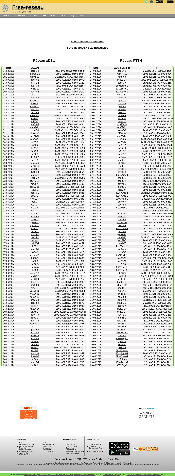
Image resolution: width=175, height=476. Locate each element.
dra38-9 (122, 225)
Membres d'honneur (26, 451)
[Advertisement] (87, 29)
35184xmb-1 (121, 362)
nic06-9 (122, 118)
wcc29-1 (34, 249)
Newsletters (23, 448)
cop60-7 (122, 83)
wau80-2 (34, 323)
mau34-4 (34, 106)
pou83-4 (35, 279)
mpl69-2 (122, 97)
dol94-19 (121, 329)
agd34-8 (122, 288)
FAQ (44, 16)
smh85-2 (34, 243)
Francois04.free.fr (95, 444)
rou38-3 (122, 297)
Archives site (23, 453)
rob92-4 (122, 264)
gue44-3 (35, 329)
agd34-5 (35, 169)
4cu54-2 (35, 157)
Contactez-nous (24, 455)
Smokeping (70, 448)
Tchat (62, 16)
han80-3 (35, 321)
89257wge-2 (122, 196)
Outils (53, 16)
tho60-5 (35, 264)
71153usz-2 (122, 246)
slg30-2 (34, 270)
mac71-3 (121, 154)
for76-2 (34, 228)
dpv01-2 (35, 133)
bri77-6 (34, 258)
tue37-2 (35, 160)
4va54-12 (35, 294)
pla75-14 (121, 142)
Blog (72, 16)
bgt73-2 (35, 326)
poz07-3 (35, 130)
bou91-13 (122, 80)
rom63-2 (34, 175)
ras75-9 (122, 139)
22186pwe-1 (122, 356)
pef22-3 (35, 94)
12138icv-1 (121, 133)
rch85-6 (35, 184)
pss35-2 (35, 237)
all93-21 (122, 210)
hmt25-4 (35, 362)
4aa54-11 (35, 139)
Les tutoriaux (47, 450)
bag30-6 (35, 86)
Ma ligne (33, 16)
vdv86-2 (35, 216)
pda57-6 (122, 71)
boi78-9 (34, 365)
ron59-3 (122, 77)
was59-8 (122, 240)
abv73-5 (35, 124)
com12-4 (34, 199)
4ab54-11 (35, 297)
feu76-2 (35, 231)
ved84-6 (35, 338)
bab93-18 (122, 309)
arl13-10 (35, 166)
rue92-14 (34, 127)
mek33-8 (121, 326)
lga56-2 (34, 222)
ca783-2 (35, 344)
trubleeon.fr (93, 443)
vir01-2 (34, 350)
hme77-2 (34, 115)
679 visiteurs (23, 443)
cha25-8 (35, 300)
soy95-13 (122, 261)
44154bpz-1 (122, 359)
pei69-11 (121, 213)
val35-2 (34, 142)
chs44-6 (122, 219)
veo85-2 (122, 130)
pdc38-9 (35, 303)
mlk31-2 (35, 83)
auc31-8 (35, 353)
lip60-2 (34, 318)
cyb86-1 (35, 213)
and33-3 (35, 332)
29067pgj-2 (122, 270)
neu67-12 (35, 89)
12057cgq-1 (122, 338)
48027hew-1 (122, 228)
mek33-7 (121, 323)
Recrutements (47, 448)
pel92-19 (121, 279)
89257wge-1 (122, 193)
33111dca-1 (122, 89)
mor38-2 (122, 187)
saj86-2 (34, 219)
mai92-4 (122, 276)
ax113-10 (122, 222)
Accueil (6, 16)
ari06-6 (34, 121)
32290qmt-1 (122, 91)
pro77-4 (35, 288)
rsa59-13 (121, 321)
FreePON (92, 446)
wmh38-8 (34, 273)
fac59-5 (122, 109)
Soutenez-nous (48, 443)
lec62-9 (122, 190)
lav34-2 (34, 252)
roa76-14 (121, 136)
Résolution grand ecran (27, 446)
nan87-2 (35, 80)
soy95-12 (122, 258)
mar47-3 (122, 160)
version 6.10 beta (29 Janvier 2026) (104, 459)
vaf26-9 (122, 249)
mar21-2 (122, 318)
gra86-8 (122, 106)
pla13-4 (122, 163)
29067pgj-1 (122, 267)
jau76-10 (34, 181)
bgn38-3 (122, 178)
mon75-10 (122, 74)
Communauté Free (95, 448)
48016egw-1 (122, 175)
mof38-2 (35, 276)
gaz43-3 (122, 231)
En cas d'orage (48, 451)
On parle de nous (48, 444)
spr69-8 (122, 300)
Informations (19, 16)
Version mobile (71, 443)
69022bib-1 (122, 255)
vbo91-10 (35, 291)
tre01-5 (34, 282)
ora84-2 (122, 112)
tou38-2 (35, 154)
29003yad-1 (122, 332)
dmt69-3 (35, 356)
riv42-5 (34, 118)
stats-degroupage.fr (72, 453)
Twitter (29, 450)
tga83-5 (122, 100)
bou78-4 (122, 335)
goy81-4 (122, 172)
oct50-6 (34, 145)
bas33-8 (122, 252)
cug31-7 (35, 205)
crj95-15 (122, 341)
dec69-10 (35, 136)
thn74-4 (35, 267)
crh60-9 (122, 115)
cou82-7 (122, 306)
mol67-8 (122, 291)
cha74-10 (122, 285)
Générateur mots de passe (75, 451)
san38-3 (35, 112)
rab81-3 (35, 202)
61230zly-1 (121, 207)
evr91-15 (34, 255)
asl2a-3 (34, 347)
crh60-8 (122, 202)
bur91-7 (122, 145)
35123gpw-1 (122, 353)
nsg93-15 (122, 124)
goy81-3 (122, 169)
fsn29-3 (34, 151)
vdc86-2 (35, 178)
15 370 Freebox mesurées (32, 1)
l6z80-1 (34, 190)
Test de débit (70, 444)
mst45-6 (35, 163)
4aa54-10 (35, 309)
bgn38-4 (122, 181)
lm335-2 (35, 234)
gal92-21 (121, 234)
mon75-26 (35, 74)
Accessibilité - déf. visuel (27, 444)
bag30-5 (122, 166)
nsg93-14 (122, 312)
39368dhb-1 (122, 350)
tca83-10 (121, 237)
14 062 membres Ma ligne (11, 1)
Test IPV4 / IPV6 (71, 446)
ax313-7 (122, 151)
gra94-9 (122, 347)
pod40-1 (35, 210)
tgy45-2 (34, 312)
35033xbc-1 (122, 86)
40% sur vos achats (96, 451)
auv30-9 (35, 97)
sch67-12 (122, 127)
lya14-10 (34, 225)
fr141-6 (34, 207)
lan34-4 (34, 359)
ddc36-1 (35, 193)
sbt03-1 (34, 196)
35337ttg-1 (121, 365)
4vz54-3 (35, 172)
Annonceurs (47, 446)
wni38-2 (35, 109)
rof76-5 (34, 103)
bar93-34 (121, 282)
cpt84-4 (122, 157)
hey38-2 (35, 91)
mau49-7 (34, 100)
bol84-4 (34, 341)
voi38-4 (122, 344)
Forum (81, 16)
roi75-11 (122, 148)
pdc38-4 (122, 205)
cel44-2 (34, 240)
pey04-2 (122, 184)
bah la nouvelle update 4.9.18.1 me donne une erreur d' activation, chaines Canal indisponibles (59, 475)
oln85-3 (34, 246)
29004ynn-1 (122, 199)
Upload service (71, 450)
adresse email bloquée (111, 475)
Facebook (22, 450)
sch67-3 (35, 315)
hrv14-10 (121, 94)
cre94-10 (34, 77)
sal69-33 (121, 243)
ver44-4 (122, 121)
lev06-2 (34, 261)
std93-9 (122, 273)
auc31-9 (122, 315)
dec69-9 (35, 285)
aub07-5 (35, 335)
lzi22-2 (34, 148)
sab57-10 (35, 187)
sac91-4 (35, 71)
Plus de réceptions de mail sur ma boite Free (144, 475)
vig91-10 (121, 216)
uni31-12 (121, 294)
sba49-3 (122, 103)
